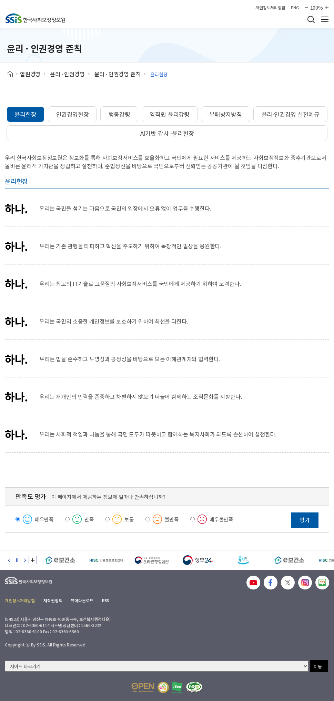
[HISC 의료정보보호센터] (106, 560)
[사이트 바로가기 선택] (156, 666)
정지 (17, 560)
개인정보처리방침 (270, 8)
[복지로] (243, 560)
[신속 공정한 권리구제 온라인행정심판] (152, 560)
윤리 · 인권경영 (67, 74)
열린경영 (30, 74)
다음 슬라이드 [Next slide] (25, 560)
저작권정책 (52, 600)
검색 (311, 19)
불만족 (172, 519)
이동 (318, 666)
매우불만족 (221, 519)
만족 (89, 519)
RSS (106, 600)
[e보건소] (60, 560)
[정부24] (198, 560)
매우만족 (44, 519)
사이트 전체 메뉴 (324, 19)
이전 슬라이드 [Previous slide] (9, 560)
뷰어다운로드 (82, 600)
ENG (295, 8)
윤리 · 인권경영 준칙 (117, 74)
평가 (305, 520)
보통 (129, 519)
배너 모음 (33, 560)
